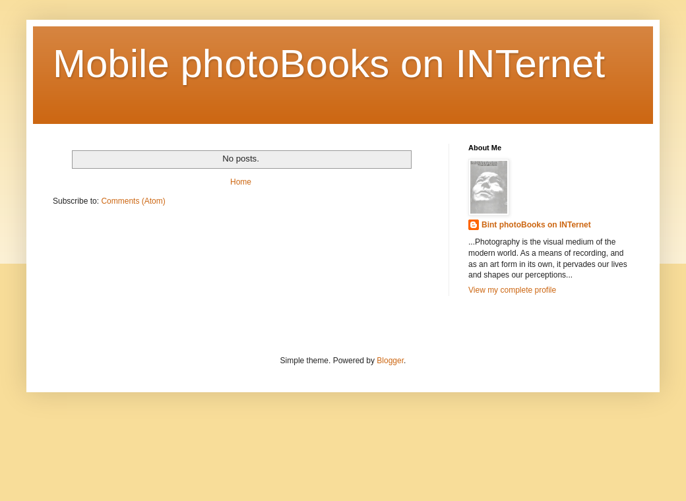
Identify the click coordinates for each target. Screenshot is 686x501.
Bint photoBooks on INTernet (536, 224)
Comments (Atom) (133, 201)
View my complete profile (512, 290)
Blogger (390, 360)
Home (240, 182)
